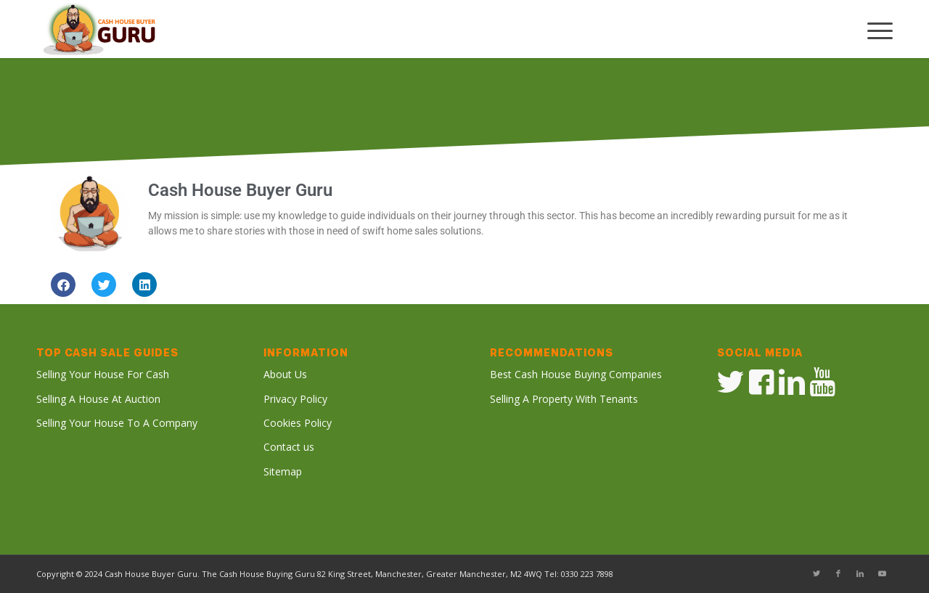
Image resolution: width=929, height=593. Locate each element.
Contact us (288, 447)
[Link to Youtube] (882, 573)
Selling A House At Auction (98, 399)
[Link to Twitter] (816, 573)
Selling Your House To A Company (116, 423)
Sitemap (282, 471)
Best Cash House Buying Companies (576, 374)
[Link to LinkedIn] (860, 573)
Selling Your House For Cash (102, 374)
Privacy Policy (295, 399)
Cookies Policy (297, 423)
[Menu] (873, 29)
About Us (285, 374)
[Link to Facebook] (838, 573)
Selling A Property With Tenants (564, 399)
